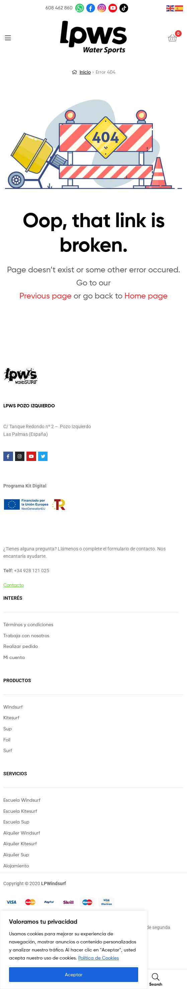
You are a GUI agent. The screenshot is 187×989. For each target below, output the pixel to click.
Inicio (85, 72)
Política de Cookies (98, 958)
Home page (146, 296)
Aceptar (74, 974)
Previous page (45, 296)
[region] (73, 950)
